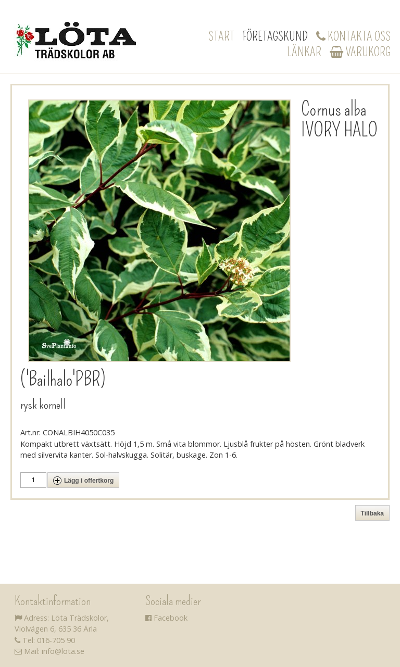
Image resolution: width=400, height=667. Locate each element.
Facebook (166, 618)
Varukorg (360, 52)
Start (221, 36)
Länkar (304, 52)
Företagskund (275, 36)
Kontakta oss (353, 36)
